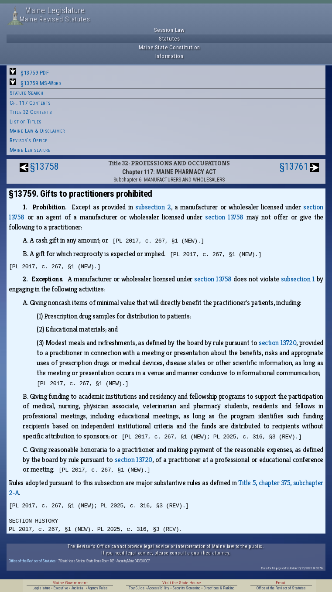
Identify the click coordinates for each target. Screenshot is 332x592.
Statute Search (27, 92)
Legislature (41, 588)
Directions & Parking (218, 588)
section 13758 (224, 217)
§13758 (44, 166)
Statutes (169, 38)
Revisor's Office (29, 140)
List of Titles (26, 121)
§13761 (294, 166)
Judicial (78, 588)
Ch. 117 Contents (30, 102)
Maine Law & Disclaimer (37, 130)
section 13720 (277, 342)
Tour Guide (136, 588)
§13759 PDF (35, 72)
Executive (60, 588)
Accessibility (158, 588)
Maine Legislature (30, 150)
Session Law (169, 30)
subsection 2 (153, 207)
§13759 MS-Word (41, 83)
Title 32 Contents (31, 112)
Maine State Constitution (169, 47)
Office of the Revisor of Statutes (32, 560)
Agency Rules (98, 588)
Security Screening (186, 588)
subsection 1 (298, 279)
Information (169, 56)
